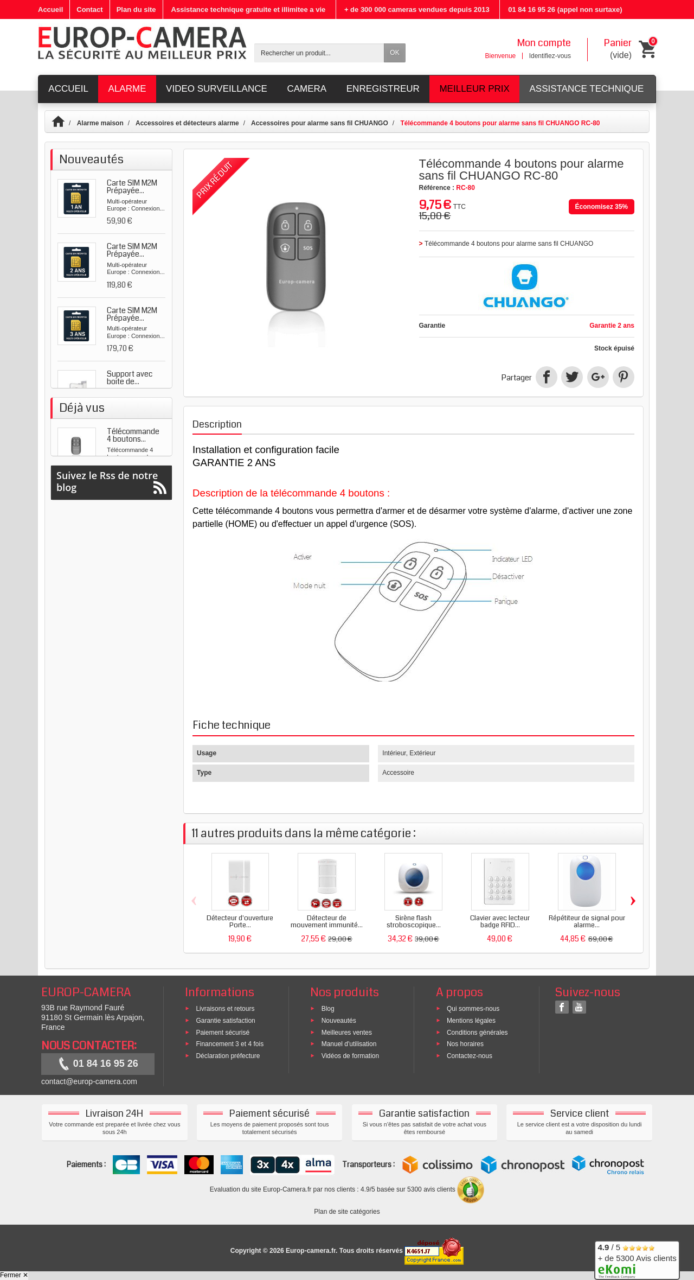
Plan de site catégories (347, 1211)
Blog (328, 1008)
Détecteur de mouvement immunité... (327, 921)
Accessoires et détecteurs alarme (187, 123)
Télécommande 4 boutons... (133, 574)
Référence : (436, 188)
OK (394, 52)
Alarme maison (100, 123)
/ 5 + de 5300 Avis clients (636, 1259)
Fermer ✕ (14, 1275)
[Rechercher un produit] (319, 52)
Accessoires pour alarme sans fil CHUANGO (319, 123)
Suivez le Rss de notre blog (111, 645)
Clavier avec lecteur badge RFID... (500, 921)
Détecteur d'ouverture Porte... (240, 921)
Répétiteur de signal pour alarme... (587, 921)
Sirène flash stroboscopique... (414, 921)
